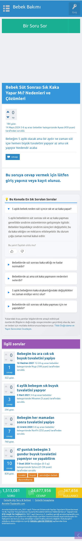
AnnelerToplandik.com (13, 503)
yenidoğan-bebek (48, 475)
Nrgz (34, 366)
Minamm (36, 398)
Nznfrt (35, 430)
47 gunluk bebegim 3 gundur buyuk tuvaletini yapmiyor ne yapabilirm (36, 454)
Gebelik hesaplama (44, 500)
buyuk (33, 475)
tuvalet (22, 475)
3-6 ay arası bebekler (31, 127)
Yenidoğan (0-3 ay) (40, 463)
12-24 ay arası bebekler (47, 363)
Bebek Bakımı (27, 6)
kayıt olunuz (49, 180)
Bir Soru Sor (35, 25)
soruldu (21, 131)
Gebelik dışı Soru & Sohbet (17, 500)
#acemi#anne (25, 479)
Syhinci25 (36, 467)
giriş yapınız (16, 180)
